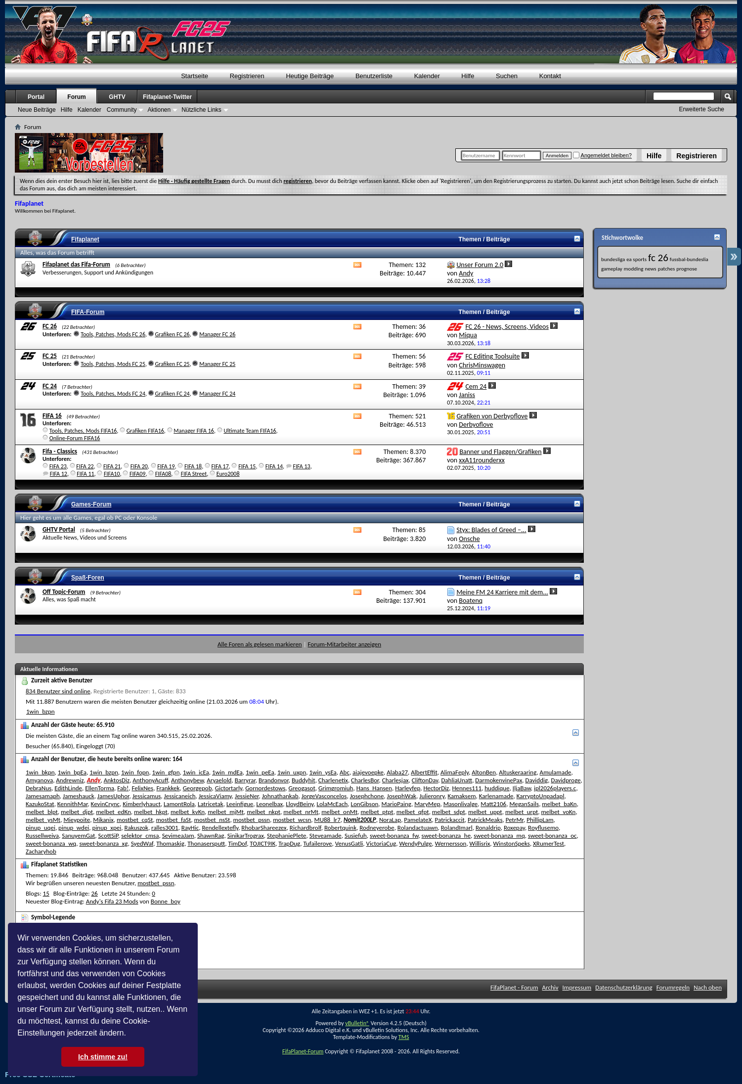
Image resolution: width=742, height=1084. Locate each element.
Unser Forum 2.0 (479, 265)
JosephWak (401, 796)
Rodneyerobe (376, 827)
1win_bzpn (40, 711)
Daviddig (536, 780)
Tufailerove (318, 843)
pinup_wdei (73, 827)
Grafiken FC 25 (172, 364)
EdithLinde (68, 788)
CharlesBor (365, 780)
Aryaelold (219, 780)
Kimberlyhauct (142, 804)
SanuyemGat (78, 835)
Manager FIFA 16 (194, 430)
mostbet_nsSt (212, 819)
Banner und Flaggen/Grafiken (500, 452)
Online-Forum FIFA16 (74, 438)
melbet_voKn (558, 811)
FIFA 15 (247, 466)
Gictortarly (228, 788)
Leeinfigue (239, 804)
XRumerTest (548, 843)
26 (94, 893)
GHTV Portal (59, 529)
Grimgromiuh (335, 788)
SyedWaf (142, 843)
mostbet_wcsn (292, 819)
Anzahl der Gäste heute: (63, 724)
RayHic (190, 827)
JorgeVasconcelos (324, 796)
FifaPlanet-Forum (302, 1051)
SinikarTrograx (245, 835)
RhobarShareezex (263, 827)
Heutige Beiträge (310, 76)
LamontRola (179, 804)
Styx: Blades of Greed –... (491, 530)
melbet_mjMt (226, 811)
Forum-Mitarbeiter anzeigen (345, 644)
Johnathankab (280, 796)
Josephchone (367, 796)
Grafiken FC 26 (172, 334)
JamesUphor (113, 796)
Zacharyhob (41, 851)
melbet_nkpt (263, 811)
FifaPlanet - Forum (514, 987)
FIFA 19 (166, 466)
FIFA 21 (112, 466)
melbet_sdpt (448, 811)
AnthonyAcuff (150, 780)
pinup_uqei (40, 827)
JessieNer (247, 796)
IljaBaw (522, 788)
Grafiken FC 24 (172, 393)
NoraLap (390, 819)
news (650, 269)
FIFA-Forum (87, 312)
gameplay (611, 269)
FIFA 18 (193, 466)
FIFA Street (194, 473)
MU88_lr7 (327, 819)
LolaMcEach (332, 804)
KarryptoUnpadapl (541, 796)
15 (46, 893)
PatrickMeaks (485, 819)
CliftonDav (425, 780)
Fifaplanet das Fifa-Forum (76, 264)
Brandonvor (274, 780)
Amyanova (39, 780)
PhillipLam (539, 819)
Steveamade (325, 835)
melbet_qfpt (412, 811)
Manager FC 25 (217, 364)
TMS (403, 1037)
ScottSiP (108, 835)
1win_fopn (135, 772)
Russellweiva (42, 835)
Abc (344, 772)
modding (634, 269)
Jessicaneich (180, 796)
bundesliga (613, 259)
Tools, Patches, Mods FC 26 (113, 334)
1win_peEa (260, 772)
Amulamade (555, 772)
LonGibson (364, 804)
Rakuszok (136, 827)
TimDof (237, 843)
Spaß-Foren (87, 577)
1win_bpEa (72, 772)
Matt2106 (493, 804)
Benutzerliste (374, 76)
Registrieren (696, 156)
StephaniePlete (286, 835)
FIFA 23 (58, 466)
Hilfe (654, 156)
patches (666, 269)
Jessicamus (146, 796)
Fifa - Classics (60, 451)
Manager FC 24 (217, 393)
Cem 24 (475, 386)
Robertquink (340, 827)
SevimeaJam (178, 835)
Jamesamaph (43, 796)
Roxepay (514, 827)
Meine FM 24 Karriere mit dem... (502, 592)
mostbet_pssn (251, 819)
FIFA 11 (85, 473)
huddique (496, 788)
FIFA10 (112, 473)
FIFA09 (137, 473)
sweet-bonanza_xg (103, 843)
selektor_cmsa (140, 835)
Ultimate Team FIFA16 (249, 430)
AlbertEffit (424, 772)
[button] (129, 1034)
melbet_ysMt (43, 819)
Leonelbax (270, 804)
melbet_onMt (339, 811)
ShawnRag (210, 835)
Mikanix (103, 819)
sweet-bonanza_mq (499, 835)
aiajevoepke (368, 772)
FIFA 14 (274, 466)
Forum (76, 96)
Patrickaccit (450, 819)
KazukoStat (40, 804)
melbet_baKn (559, 804)
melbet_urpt (521, 811)
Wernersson (451, 843)
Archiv (550, 987)
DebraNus (38, 788)
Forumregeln (673, 987)
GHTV (117, 96)
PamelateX (418, 819)
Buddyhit (303, 780)
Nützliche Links (201, 109)
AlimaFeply (454, 772)
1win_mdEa (227, 772)
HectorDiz (436, 788)
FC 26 (50, 326)
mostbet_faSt (173, 819)
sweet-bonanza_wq (51, 843)
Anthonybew (187, 780)
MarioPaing (396, 804)
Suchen (507, 76)
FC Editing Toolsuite (492, 356)
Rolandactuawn (417, 827)
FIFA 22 (84, 466)
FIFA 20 (139, 466)
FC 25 (50, 356)
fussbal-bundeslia (689, 259)
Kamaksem (461, 796)
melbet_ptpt (376, 811)
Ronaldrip (488, 827)
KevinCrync (105, 804)
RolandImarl (457, 827)
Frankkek (167, 788)
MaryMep (427, 804)
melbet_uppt (485, 811)
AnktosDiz (117, 780)
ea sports (636, 259)
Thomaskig (170, 843)
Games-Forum (91, 504)
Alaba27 (397, 772)
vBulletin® (357, 1023)
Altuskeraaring (517, 772)
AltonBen (484, 772)
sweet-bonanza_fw (394, 835)
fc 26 (658, 257)
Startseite (194, 76)
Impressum (577, 987)
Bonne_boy (165, 901)
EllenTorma (99, 788)
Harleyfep (407, 788)
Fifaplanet (85, 239)
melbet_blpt (42, 811)
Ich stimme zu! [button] (103, 1057)
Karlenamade (496, 796)
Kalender (427, 76)
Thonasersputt (206, 843)
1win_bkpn (40, 772)
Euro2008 (228, 473)
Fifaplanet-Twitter (167, 96)
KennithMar (72, 804)
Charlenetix (333, 780)
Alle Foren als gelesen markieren (260, 644)
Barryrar (245, 780)
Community (122, 109)
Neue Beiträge (37, 109)
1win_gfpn (166, 772)
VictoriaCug (381, 843)
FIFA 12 (58, 473)
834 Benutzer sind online (58, 691)
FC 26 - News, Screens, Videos (507, 326)
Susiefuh (356, 835)
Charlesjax (395, 780)
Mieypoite (76, 819)
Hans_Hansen (374, 788)
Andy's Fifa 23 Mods (112, 901)
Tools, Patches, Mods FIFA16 (83, 430)
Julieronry (431, 796)
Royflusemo (543, 827)
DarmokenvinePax (498, 780)
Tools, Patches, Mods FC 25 (113, 364)
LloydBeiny (299, 804)
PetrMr (515, 819)
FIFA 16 (52, 415)
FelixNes (142, 788)
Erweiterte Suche (701, 109)
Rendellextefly (220, 827)
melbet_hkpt (151, 811)
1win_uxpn (291, 772)
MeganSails (524, 804)
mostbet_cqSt (135, 819)
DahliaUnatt (456, 780)
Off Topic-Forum (64, 591)
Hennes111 (466, 788)
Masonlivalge (460, 804)
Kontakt (550, 76)
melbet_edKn (113, 811)
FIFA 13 (301, 466)
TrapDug (289, 843)
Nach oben (708, 987)
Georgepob (197, 788)
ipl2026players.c (555, 788)
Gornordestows (265, 788)
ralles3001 (164, 827)
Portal (36, 96)
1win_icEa (196, 772)
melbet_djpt (77, 811)
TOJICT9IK (262, 843)
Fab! (123, 788)
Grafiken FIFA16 (145, 430)
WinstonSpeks (511, 843)
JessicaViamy (215, 796)
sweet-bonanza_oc (552, 835)
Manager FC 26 (217, 334)
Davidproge (565, 780)
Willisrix (480, 843)
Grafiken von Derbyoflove (491, 416)
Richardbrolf (305, 827)
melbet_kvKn (188, 811)
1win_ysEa (322, 772)
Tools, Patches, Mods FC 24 (113, 393)
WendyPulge (415, 843)
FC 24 (50, 386)
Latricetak (210, 804)
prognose (686, 269)
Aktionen (159, 109)
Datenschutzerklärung (624, 987)
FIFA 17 (220, 466)
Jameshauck (78, 796)
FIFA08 (163, 473)
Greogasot (302, 788)
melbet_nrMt (300, 811)
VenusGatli (349, 843)
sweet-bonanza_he (446, 835)
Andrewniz (70, 780)
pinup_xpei (107, 827)
